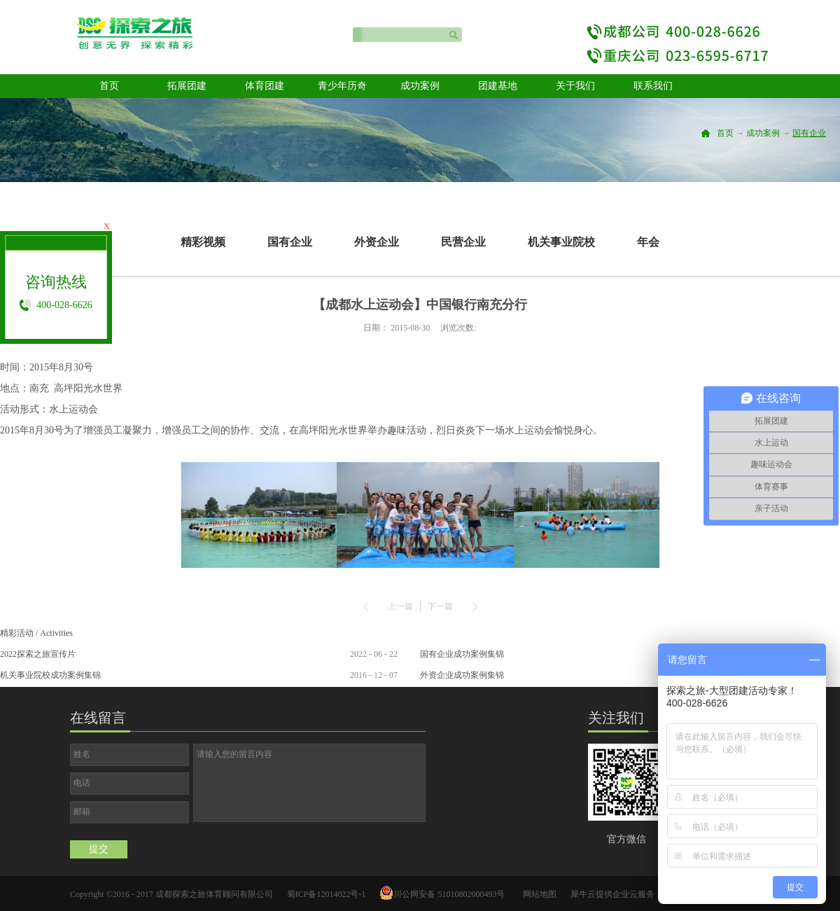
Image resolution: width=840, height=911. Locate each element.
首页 (109, 86)
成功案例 (763, 133)
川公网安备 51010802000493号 (449, 894)
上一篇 (400, 606)
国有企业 (809, 133)
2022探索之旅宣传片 (38, 654)
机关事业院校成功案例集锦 (50, 675)
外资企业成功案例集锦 (462, 675)
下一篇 (440, 606)
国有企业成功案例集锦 (462, 654)
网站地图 (537, 894)
